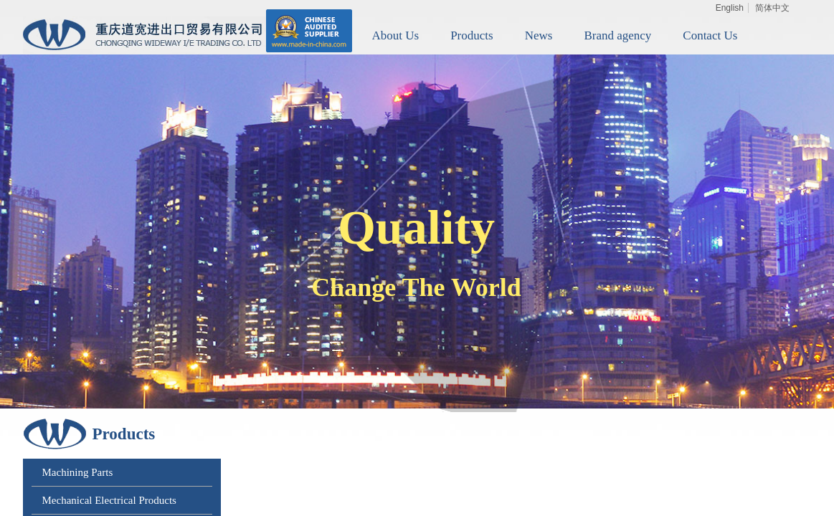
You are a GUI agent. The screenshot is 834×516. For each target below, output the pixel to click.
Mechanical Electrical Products (109, 500)
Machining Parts (77, 472)
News (539, 35)
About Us (396, 35)
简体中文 (772, 8)
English (730, 8)
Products (471, 35)
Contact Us (710, 35)
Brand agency (617, 35)
